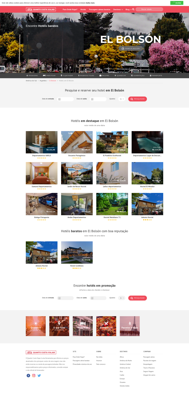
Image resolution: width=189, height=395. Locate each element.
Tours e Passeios (149, 368)
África (122, 357)
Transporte (156, 75)
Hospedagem (147, 364)
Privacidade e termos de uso (82, 364)
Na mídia (99, 357)
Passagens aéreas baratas (99, 9)
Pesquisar (138, 99)
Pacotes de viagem (149, 361)
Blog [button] (128, 9)
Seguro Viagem (148, 371)
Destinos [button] (117, 9)
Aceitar (176, 3)
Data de (48, 99)
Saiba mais (90, 3)
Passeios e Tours (86, 75)
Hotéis (83, 9)
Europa (122, 379)
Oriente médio (124, 386)
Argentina (43, 81)
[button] (121, 99)
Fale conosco (100, 364)
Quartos (112, 99)
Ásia (121, 371)
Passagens (32, 75)
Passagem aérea (149, 357)
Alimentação (138, 75)
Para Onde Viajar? (70, 9)
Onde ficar (49, 75)
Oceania (122, 382)
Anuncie (99, 361)
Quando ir (120, 75)
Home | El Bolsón (131, 48)
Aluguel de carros (149, 375)
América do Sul (31, 81)
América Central (125, 364)
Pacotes (104, 75)
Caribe (122, 375)
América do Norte (126, 361)
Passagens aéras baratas (81, 361)
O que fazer (67, 75)
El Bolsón (52, 81)
